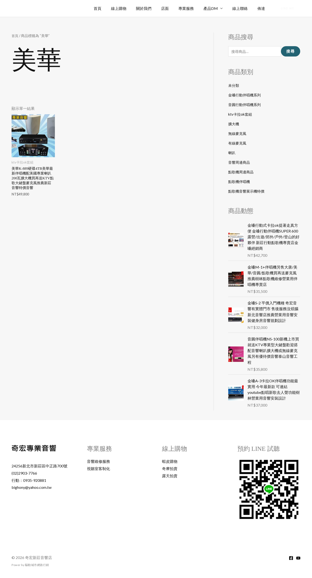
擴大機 (234, 124)
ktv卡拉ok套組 (241, 114)
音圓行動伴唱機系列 (245, 105)
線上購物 (131, 8)
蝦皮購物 (169, 461)
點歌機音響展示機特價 (247, 191)
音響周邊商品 (239, 162)
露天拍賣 (169, 475)
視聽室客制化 (98, 468)
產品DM (215, 8)
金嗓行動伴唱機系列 (245, 95)
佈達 (262, 8)
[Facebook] (291, 558)
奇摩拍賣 (169, 468)
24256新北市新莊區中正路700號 (39, 466)
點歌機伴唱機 (239, 182)
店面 (173, 8)
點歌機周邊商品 (241, 172)
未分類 (234, 85)
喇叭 (232, 153)
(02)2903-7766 (24, 473)
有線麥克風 (237, 143)
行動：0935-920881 (29, 480)
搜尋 (290, 51)
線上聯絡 (243, 8)
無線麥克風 (237, 134)
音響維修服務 (98, 461)
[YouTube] (298, 558)
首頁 (112, 8)
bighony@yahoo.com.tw (32, 487)
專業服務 (193, 8)
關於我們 (154, 8)
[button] (287, 8)
